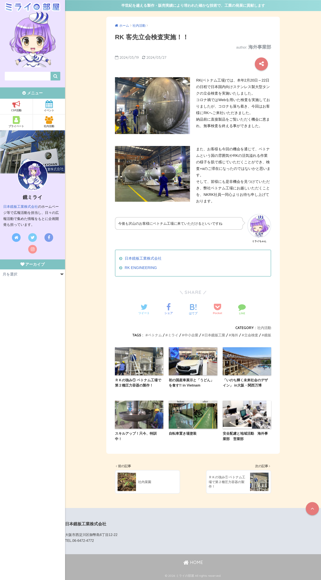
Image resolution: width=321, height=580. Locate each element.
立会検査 (251, 335)
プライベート (16, 122)
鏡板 (267, 335)
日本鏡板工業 (214, 335)
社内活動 (49, 122)
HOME (193, 562)
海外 (234, 335)
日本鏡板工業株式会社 (20, 206)
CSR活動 (16, 106)
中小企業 (191, 335)
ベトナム (155, 335)
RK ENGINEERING (141, 268)
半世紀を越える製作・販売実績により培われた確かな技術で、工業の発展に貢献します (193, 5)
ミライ (173, 335)
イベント (49, 106)
